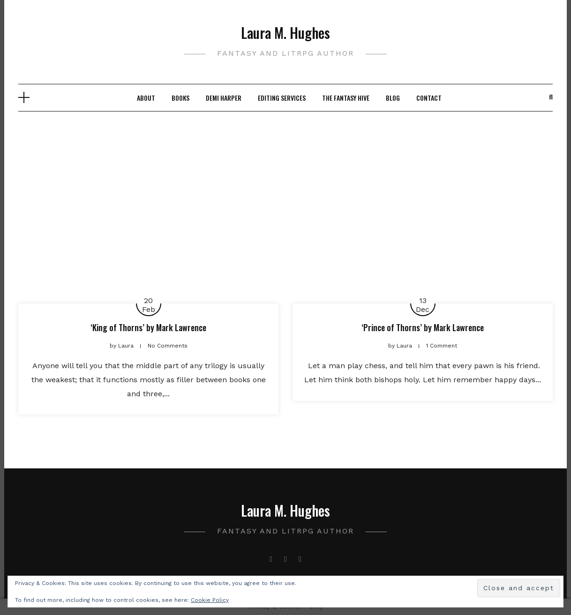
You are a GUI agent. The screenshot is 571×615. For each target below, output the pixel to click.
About (146, 98)
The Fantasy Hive (345, 98)
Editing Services (282, 98)
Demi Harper (223, 98)
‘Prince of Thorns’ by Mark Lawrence (422, 327)
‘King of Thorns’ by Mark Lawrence (148, 327)
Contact (429, 98)
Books (180, 98)
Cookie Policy (210, 600)
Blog (393, 98)
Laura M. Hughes (285, 32)
